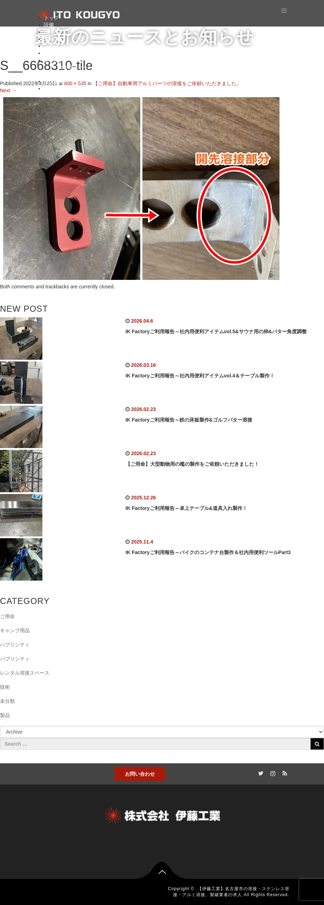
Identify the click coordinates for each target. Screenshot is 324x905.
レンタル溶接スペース (24, 673)
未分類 (7, 701)
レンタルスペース (63, 81)
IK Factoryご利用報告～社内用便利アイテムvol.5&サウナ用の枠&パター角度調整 (216, 331)
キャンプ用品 (15, 630)
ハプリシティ (15, 644)
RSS (284, 772)
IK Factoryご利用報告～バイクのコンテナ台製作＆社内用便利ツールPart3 (207, 552)
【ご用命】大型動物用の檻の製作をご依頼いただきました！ (192, 464)
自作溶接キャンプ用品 (82, 67)
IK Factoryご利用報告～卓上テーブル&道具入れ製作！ (186, 508)
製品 (49, 39)
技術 (49, 32)
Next (8, 90)
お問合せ (54, 53)
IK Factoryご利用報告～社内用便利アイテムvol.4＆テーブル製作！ (200, 375)
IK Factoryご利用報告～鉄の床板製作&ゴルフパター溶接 (188, 420)
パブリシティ (15, 659)
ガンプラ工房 (73, 74)
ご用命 (7, 616)
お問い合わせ (140, 774)
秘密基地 (54, 60)
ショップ (54, 88)
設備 (49, 25)
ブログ (51, 46)
